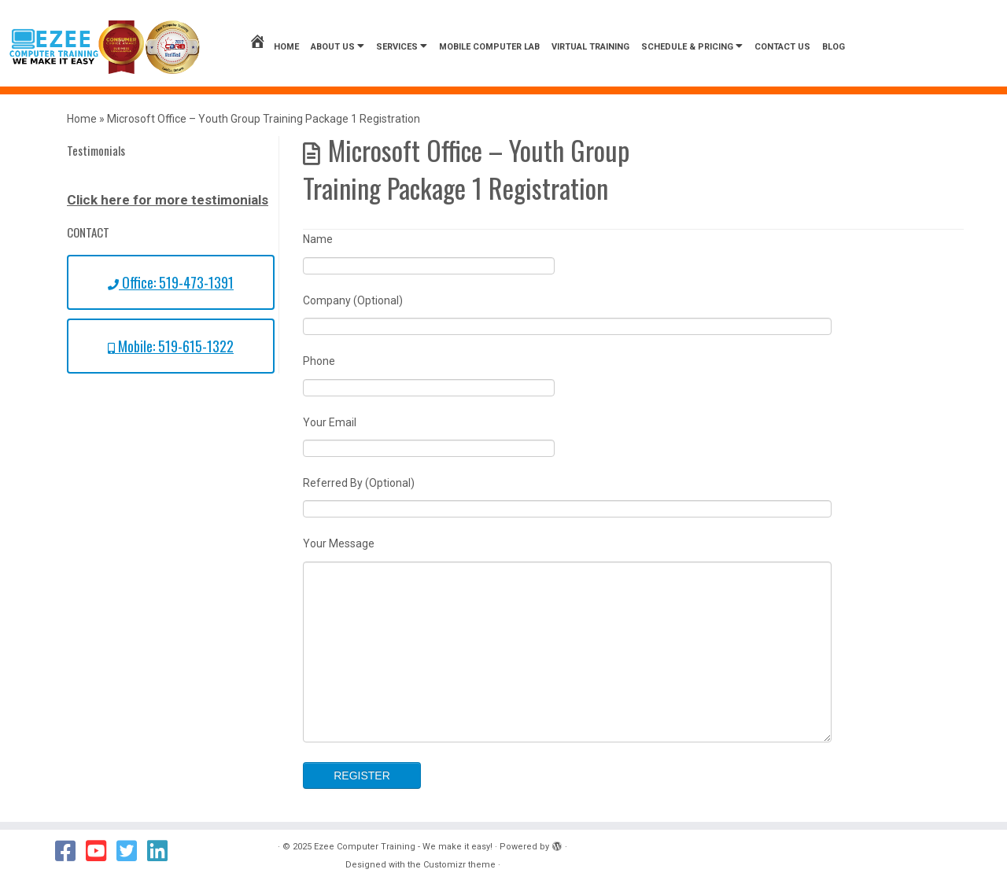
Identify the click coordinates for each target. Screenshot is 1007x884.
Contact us (782, 47)
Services (401, 46)
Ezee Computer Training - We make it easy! (403, 847)
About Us (337, 46)
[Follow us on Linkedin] (162, 851)
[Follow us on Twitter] (131, 851)
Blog (833, 47)
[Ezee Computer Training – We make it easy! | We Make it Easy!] (104, 47)
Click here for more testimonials (167, 200)
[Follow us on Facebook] (70, 851)
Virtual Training (590, 47)
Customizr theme (459, 865)
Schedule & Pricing (692, 46)
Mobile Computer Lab (489, 47)
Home (274, 47)
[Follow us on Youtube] (101, 851)
